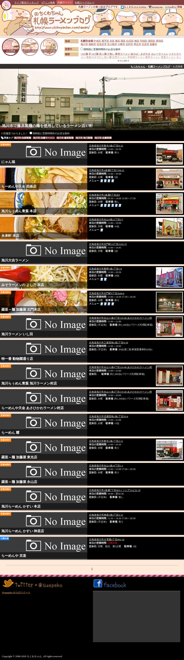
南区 (136, 40)
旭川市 (84, 44)
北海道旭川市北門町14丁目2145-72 (108, 244)
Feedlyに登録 (173, 6)
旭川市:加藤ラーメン (43, 138)
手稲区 (143, 40)
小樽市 (121, 44)
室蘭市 (153, 44)
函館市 (92, 44)
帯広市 (137, 44)
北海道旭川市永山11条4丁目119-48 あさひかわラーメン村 (120, 318)
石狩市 (129, 44)
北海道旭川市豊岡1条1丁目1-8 (105, 268)
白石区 (130, 40)
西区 (123, 40)
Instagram (155, 6)
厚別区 (159, 40)
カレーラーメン (159, 53)
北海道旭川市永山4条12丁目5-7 (106, 219)
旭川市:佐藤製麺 (103, 138)
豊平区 (105, 40)
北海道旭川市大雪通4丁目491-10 (106, 539)
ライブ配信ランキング (26, 2)
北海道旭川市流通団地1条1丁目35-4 (108, 416)
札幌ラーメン (64, 2)
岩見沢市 (102, 44)
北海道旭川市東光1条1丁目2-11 (106, 441)
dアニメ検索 (48, 2)
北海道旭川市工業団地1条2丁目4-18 (108, 342)
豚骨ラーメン (122, 53)
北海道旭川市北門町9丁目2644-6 (106, 293)
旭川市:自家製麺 (22, 138)
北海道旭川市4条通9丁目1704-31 (106, 170)
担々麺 (103, 53)
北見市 (145, 44)
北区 (112, 40)
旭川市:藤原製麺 (65, 138)
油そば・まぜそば (140, 53)
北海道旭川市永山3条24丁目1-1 (106, 465)
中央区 (97, 40)
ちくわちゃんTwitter (134, 6)
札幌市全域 (87, 40)
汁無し (111, 53)
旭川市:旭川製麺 (84, 138)
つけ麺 (84, 53)
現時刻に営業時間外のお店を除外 (100, 49)
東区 (117, 40)
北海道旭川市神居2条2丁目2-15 (106, 514)
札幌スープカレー (84, 2)
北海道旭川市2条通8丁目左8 (104, 194)
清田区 (151, 40)
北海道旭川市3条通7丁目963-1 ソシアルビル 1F (115, 490)
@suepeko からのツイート (16, 592)
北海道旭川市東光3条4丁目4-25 (106, 145)
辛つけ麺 (93, 53)
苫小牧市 (112, 44)
